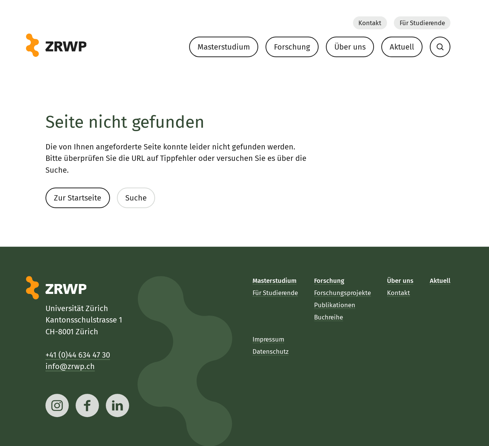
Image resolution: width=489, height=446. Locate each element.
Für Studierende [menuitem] (422, 22)
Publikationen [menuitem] (335, 305)
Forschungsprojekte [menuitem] (342, 293)
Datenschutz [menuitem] (270, 351)
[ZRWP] (56, 45)
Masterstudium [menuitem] (224, 46)
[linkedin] (118, 405)
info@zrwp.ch (70, 366)
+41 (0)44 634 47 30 (77, 354)
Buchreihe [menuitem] (328, 317)
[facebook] (87, 405)
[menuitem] (439, 46)
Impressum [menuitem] (268, 339)
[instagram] (57, 405)
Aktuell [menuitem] (402, 46)
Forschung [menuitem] (292, 46)
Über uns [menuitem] (350, 46)
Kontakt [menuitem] (369, 22)
